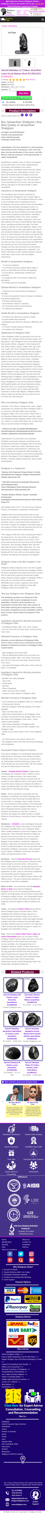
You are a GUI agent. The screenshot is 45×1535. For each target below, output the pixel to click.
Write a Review (30, 79)
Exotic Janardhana (10, 26)
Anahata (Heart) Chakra (18, 771)
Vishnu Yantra (24, 909)
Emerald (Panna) (25, 859)
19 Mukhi (16, 824)
